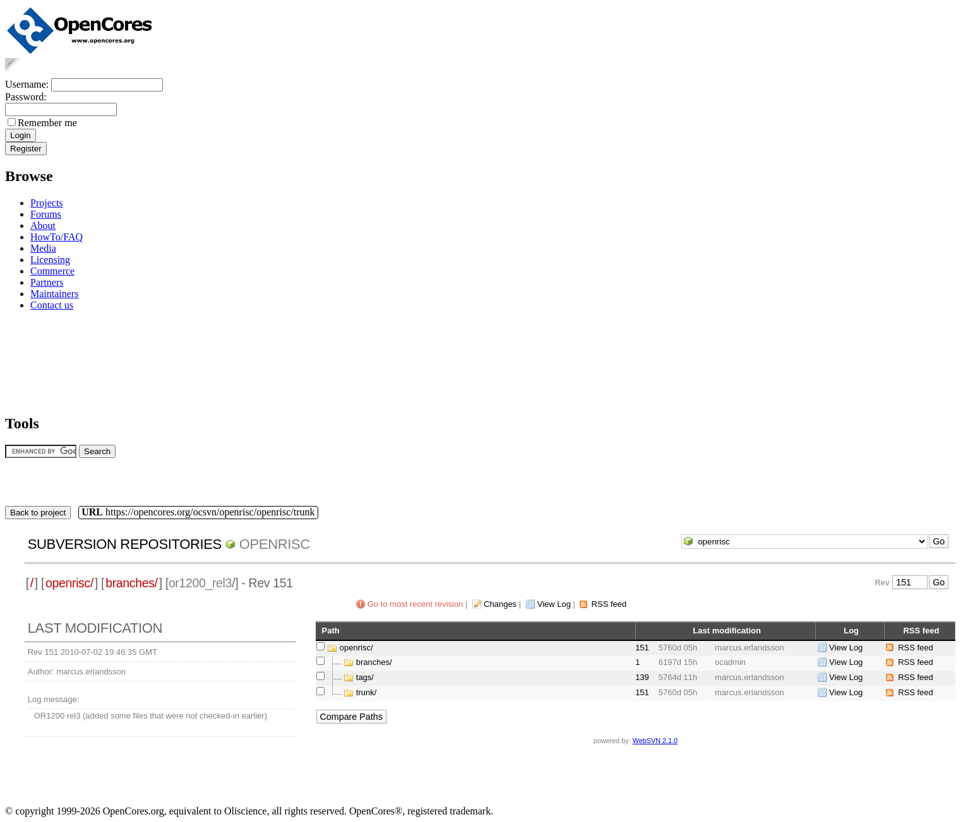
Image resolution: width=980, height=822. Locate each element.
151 (642, 647)
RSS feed (609, 604)
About (43, 225)
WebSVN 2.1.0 (655, 740)
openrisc (274, 544)
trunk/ (366, 692)
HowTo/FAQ (56, 237)
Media (43, 248)
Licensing (50, 259)
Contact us (51, 305)
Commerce (52, 271)
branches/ (131, 583)
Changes (500, 604)
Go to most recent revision (415, 604)
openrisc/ (69, 583)
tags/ (365, 677)
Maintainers (54, 293)
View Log (554, 604)
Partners (46, 282)
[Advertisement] (44, 360)
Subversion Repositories (125, 544)
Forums (45, 214)
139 (642, 677)
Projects (46, 202)
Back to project (38, 512)
